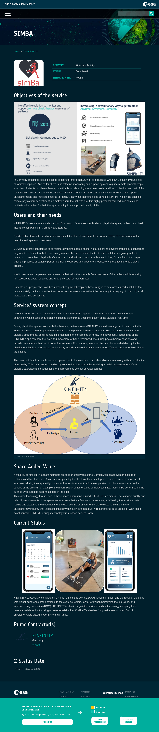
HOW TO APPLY (66, 692)
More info (47, 722)
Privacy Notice (131, 696)
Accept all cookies (128, 720)
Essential (100, 707)
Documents (130, 692)
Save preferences (100, 720)
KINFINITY (42, 635)
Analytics (100, 712)
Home (17, 51)
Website (36, 645)
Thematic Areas (30, 51)
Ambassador (86, 692)
